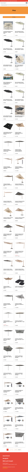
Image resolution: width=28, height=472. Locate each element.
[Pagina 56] (16, 450)
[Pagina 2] (9, 450)
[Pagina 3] (11, 450)
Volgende (19, 449)
